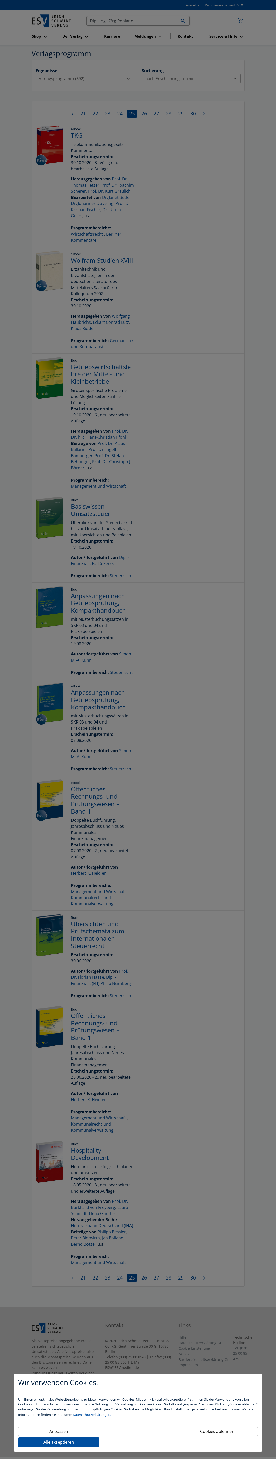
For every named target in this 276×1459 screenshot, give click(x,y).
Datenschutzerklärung (90, 1414)
